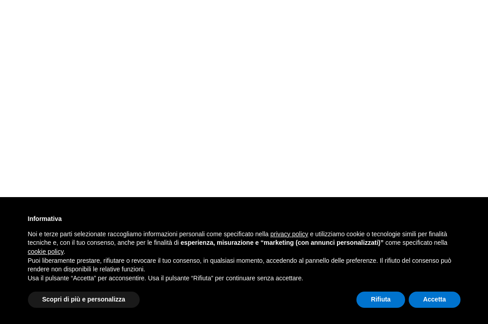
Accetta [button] (434, 299)
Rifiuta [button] (381, 299)
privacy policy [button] (289, 234)
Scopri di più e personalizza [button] (83, 299)
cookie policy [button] (46, 251)
